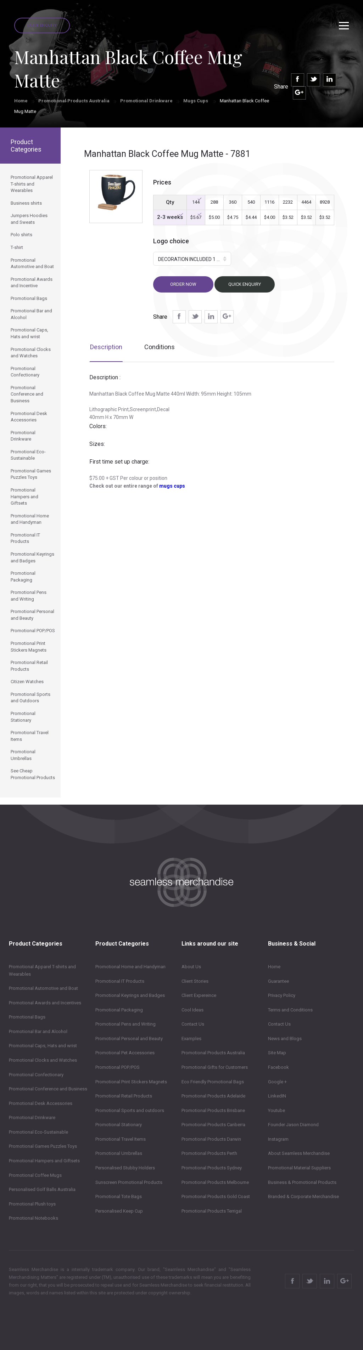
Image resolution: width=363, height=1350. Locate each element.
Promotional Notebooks (33, 1218)
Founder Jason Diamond (293, 1124)
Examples (191, 1038)
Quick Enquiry (42, 25)
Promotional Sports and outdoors (129, 1110)
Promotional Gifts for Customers (215, 1067)
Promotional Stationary (118, 1124)
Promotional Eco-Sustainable (38, 1132)
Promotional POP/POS (117, 1067)
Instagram (278, 1139)
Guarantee (278, 981)
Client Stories (195, 981)
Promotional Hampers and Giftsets (44, 1160)
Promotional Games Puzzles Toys (43, 1146)
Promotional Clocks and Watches (43, 1060)
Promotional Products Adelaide (213, 1096)
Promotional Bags (27, 1017)
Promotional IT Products (119, 981)
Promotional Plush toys (32, 1204)
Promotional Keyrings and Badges (130, 995)
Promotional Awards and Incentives (45, 1002)
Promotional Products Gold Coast (216, 1196)
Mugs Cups (196, 100)
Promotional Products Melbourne (215, 1182)
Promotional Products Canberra (213, 1124)
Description (106, 347)
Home (21, 100)
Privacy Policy (281, 995)
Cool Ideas (192, 1009)
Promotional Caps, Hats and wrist (43, 1045)
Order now (183, 284)
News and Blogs (285, 1038)
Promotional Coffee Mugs (35, 1175)
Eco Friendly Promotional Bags (213, 1081)
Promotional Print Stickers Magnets (131, 1081)
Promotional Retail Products (123, 1096)
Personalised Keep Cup (119, 1211)
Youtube (276, 1110)
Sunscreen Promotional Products (128, 1182)
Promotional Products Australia (74, 100)
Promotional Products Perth (209, 1153)
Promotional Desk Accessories (40, 1103)
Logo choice (171, 241)
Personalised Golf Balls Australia (42, 1189)
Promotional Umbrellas (118, 1153)
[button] (192, 259)
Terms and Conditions (290, 1009)
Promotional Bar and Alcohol (38, 1031)
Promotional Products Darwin (211, 1139)
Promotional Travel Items (120, 1139)
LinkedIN (277, 1096)
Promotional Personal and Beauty (129, 1038)
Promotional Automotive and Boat (43, 988)
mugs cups (172, 486)
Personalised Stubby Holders (125, 1167)
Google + (277, 1081)
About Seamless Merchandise (299, 1153)
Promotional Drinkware (146, 100)
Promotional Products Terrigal (212, 1211)
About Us (191, 966)
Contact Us (193, 1024)
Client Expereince (199, 995)
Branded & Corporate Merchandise (303, 1196)
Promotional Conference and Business (48, 1088)
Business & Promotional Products (302, 1182)
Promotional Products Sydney (212, 1167)
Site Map (277, 1052)
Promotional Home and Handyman (130, 966)
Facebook (278, 1067)
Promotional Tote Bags (118, 1196)
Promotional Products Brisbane (213, 1110)
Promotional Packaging (119, 1009)
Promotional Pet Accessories (125, 1052)
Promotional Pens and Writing (125, 1024)
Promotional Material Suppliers (299, 1167)
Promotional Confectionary (36, 1074)
